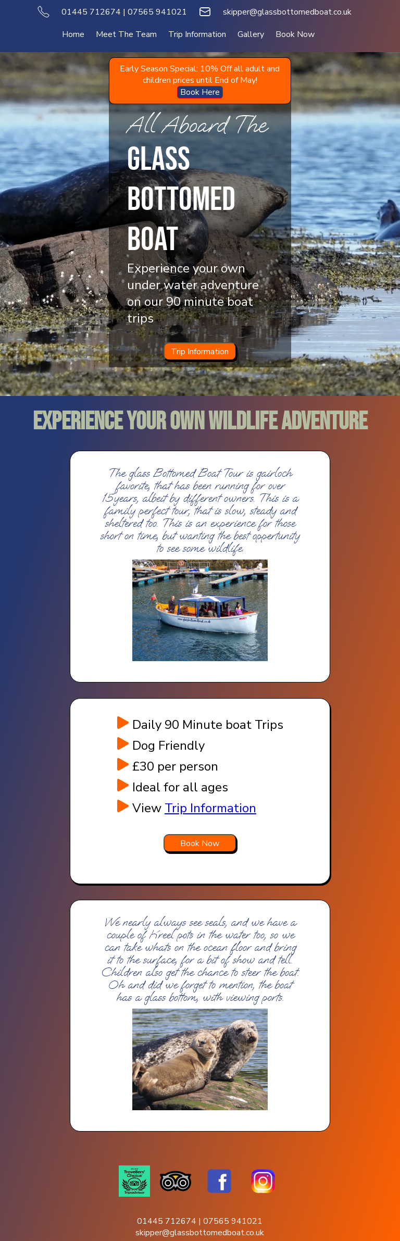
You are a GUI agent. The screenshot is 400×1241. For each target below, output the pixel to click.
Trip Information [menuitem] (197, 34)
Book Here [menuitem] (200, 92)
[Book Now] (200, 843)
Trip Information (200, 351)
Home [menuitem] (73, 34)
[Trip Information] (200, 351)
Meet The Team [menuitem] (126, 34)
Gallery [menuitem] (251, 34)
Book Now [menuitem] (295, 34)
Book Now (199, 843)
